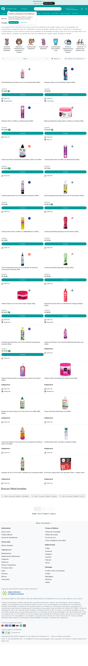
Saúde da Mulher (65, 13)
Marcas (4, 576)
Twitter (47, 548)
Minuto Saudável (7, 545)
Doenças (4, 574)
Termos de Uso (50, 537)
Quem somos (5, 532)
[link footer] (5, 632)
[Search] (59, 9)
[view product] (22, 74)
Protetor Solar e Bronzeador (55, 571)
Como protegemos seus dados (55, 540)
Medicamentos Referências (10, 556)
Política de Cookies (51, 535)
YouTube (48, 557)
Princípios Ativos (7, 568)
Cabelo (47, 582)
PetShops (48, 579)
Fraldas (47, 574)
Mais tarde (24, 22)
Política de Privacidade (52, 532)
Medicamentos (6, 553)
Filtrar (25, 59)
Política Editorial (6, 535)
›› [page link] (52, 509)
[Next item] (85, 46)
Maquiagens (49, 576)
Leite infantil (55, 13)
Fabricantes (5, 579)
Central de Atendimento (9, 537)
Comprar (22, 95)
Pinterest (48, 560)
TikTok (47, 563)
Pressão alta (45, 13)
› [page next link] (48, 509)
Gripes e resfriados (6, 13)
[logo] (3, 8)
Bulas (3, 571)
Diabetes (37, 13)
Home (5, 18)
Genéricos (75, 13)
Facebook (48, 551)
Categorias (5, 559)
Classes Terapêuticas (8, 565)
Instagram (48, 554)
